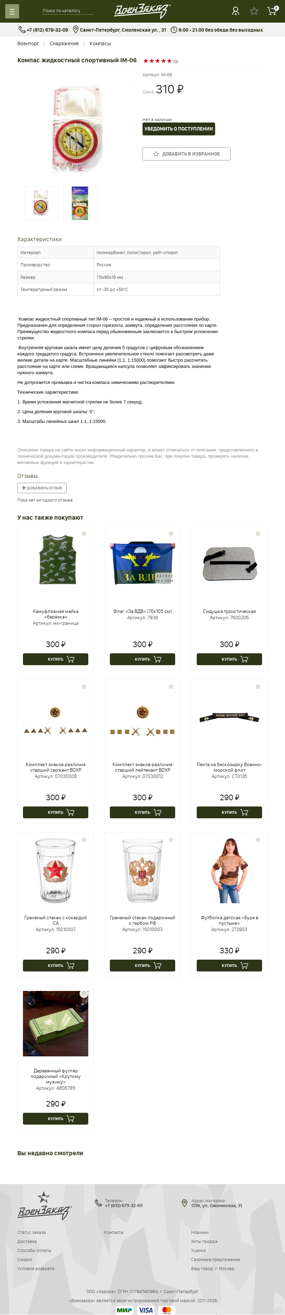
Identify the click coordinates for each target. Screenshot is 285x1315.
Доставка (27, 1241)
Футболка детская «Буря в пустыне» (229, 920)
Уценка (198, 1250)
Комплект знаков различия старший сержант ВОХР (56, 767)
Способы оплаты (34, 1250)
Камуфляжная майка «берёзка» (56, 614)
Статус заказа (31, 1232)
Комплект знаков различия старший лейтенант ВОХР (142, 767)
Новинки (200, 1232)
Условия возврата (35, 1268)
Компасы (100, 43)
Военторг (28, 43)
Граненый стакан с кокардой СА (55, 920)
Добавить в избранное (186, 154)
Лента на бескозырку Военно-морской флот (229, 767)
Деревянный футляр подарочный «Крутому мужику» (56, 1076)
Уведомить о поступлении (179, 129)
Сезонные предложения (215, 1259)
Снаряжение (64, 43)
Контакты (114, 1232)
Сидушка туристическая (229, 611)
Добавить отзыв (42, 488)
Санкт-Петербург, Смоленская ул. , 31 (119, 30)
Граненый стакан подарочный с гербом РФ (142, 920)
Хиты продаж (204, 1241)
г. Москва (224, 1268)
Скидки (24, 1259)
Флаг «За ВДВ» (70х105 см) (142, 611)
